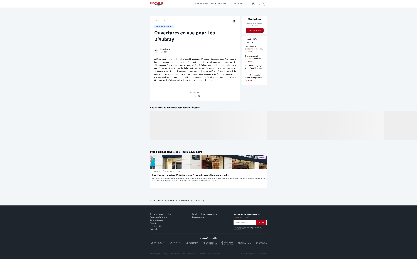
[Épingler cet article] (234, 21)
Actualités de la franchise (159, 217)
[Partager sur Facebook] (190, 96)
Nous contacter (200, 254)
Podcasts (153, 223)
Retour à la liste (160, 21)
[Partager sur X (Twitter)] (199, 96)
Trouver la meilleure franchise (160, 214)
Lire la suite (249, 52)
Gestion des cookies (187, 254)
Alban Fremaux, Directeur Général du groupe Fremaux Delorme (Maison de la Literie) (190, 175)
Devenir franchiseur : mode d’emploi (204, 214)
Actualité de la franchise (166, 200)
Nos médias (154, 229)
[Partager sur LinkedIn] (195, 96)
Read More (215, 180)
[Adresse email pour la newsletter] (244, 222)
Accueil (152, 200)
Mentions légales (155, 254)
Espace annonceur (198, 217)
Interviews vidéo (156, 226)
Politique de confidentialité (171, 254)
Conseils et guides (156, 220)
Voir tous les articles (254, 30)
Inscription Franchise (213, 254)
